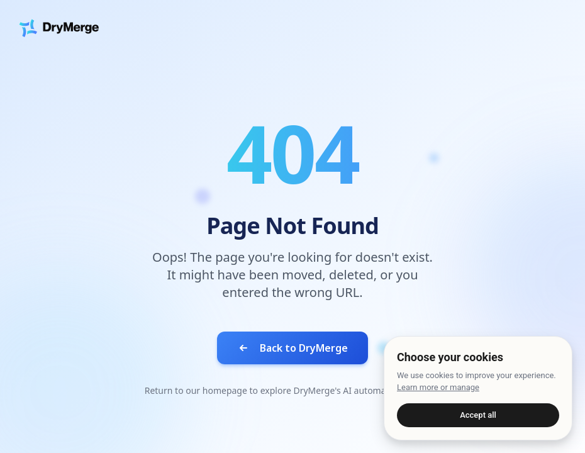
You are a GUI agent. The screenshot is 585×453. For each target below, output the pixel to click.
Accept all (478, 415)
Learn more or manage (438, 387)
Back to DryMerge (292, 348)
